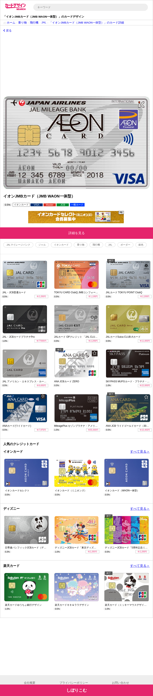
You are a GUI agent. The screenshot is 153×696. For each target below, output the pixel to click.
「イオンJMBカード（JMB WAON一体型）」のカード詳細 (86, 22)
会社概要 (29, 682)
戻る (7, 30)
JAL (43, 22)
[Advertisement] (76, 64)
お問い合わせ (120, 682)
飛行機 (34, 22)
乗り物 (22, 22)
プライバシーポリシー (73, 682)
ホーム (11, 22)
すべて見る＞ (140, 451)
